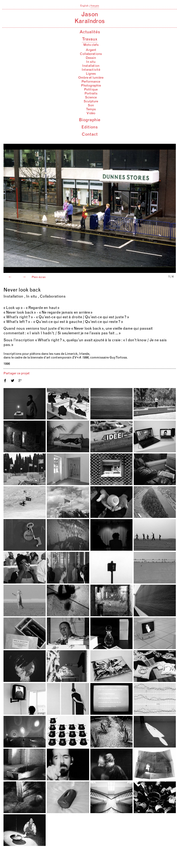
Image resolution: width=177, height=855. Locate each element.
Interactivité (91, 70)
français (95, 6)
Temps (91, 109)
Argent (91, 50)
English (84, 6)
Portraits (91, 93)
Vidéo (90, 113)
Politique (91, 89)
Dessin (91, 58)
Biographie (89, 120)
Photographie (91, 85)
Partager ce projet (16, 373)
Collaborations (91, 54)
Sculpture (91, 101)
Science (91, 97)
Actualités (89, 32)
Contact (90, 135)
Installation (90, 66)
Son (91, 105)
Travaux (89, 39)
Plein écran (38, 277)
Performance (91, 82)
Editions (90, 127)
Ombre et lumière (90, 78)
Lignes (91, 74)
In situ (90, 62)
